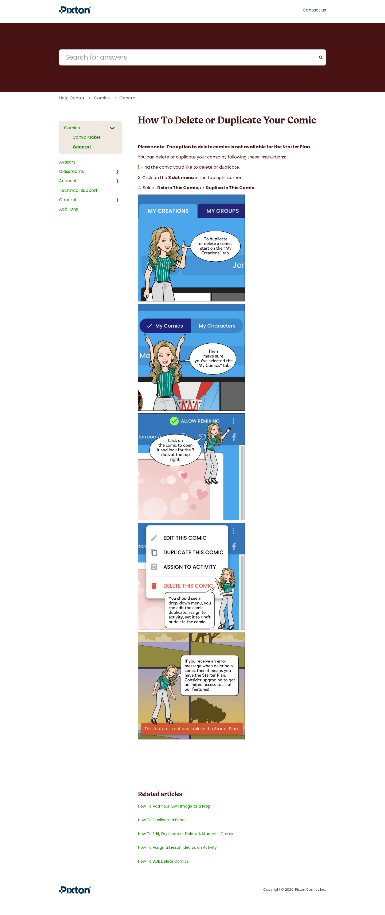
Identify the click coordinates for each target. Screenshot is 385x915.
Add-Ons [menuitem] (68, 209)
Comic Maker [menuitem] (87, 137)
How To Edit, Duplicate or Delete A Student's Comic (185, 833)
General (127, 98)
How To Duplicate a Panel (161, 820)
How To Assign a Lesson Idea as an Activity (177, 847)
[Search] (321, 57)
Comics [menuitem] (72, 128)
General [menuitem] (82, 147)
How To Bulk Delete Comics (163, 861)
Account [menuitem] (68, 181)
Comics (102, 98)
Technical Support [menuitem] (78, 190)
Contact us (314, 10)
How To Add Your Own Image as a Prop (174, 806)
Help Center (72, 98)
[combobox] (187, 57)
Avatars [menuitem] (67, 162)
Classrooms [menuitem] (71, 171)
